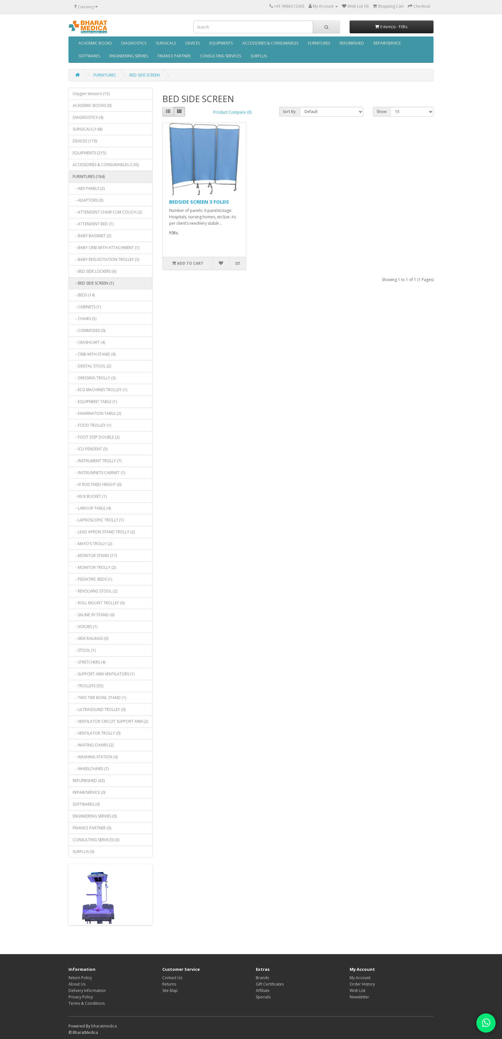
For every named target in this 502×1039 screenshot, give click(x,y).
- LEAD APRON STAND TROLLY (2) (104, 532)
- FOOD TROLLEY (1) (92, 425)
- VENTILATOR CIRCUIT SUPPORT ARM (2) (110, 721)
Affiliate (263, 990)
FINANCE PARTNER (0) (92, 828)
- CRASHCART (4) (89, 342)
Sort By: (289, 111)
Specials (263, 997)
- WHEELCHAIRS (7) (91, 768)
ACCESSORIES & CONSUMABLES (270, 43)
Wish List (357, 990)
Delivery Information (87, 990)
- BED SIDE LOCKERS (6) (94, 271)
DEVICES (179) (85, 141)
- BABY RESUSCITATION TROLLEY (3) (106, 259)
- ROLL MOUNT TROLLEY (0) (99, 603)
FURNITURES (319, 43)
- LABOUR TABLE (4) (92, 508)
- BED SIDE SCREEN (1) (93, 283)
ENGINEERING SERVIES (128, 56)
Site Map (170, 990)
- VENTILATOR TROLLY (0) (96, 733)
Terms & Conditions (87, 1003)
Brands (262, 977)
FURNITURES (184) (89, 176)
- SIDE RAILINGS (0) (90, 638)
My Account (360, 977)
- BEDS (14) (84, 295)
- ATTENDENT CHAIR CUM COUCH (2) (107, 212)
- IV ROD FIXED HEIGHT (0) (97, 484)
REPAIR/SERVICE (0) (89, 792)
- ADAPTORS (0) (88, 200)
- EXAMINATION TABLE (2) (97, 413)
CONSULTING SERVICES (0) (96, 839)
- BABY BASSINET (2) (92, 235)
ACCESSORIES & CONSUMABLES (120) (106, 164)
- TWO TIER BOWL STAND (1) (99, 697)
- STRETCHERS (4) (89, 662)
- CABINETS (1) (87, 307)
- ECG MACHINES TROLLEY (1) (100, 389)
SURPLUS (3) (83, 851)
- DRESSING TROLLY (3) (94, 378)
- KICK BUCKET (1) (90, 496)
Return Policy (80, 977)
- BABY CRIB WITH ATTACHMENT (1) (106, 247)
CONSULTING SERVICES (220, 56)
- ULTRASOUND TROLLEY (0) (99, 709)
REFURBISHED (352, 43)
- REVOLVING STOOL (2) (95, 591)
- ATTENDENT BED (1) (93, 224)
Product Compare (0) (232, 112)
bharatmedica (104, 1026)
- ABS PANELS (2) (89, 188)
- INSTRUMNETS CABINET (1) (99, 472)
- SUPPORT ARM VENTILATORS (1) (103, 674)
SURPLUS (259, 56)
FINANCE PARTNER (174, 56)
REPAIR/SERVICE (387, 43)
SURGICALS (166, 43)
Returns (169, 984)
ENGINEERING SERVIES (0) (95, 816)
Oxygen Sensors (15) (91, 93)
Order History (362, 984)
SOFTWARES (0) (86, 804)
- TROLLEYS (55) (88, 686)
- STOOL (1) (84, 650)
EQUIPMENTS (221, 43)
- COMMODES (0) (89, 330)
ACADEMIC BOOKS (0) (92, 105)
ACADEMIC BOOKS (95, 43)
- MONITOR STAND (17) (95, 555)
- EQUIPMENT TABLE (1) (95, 401)
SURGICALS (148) (87, 129)
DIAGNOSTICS (133, 43)
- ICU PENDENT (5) (90, 449)
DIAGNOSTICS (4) (88, 117)
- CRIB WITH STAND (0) (94, 354)
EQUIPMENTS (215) (89, 153)
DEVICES (192, 43)
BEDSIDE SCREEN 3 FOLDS (199, 201)
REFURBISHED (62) (89, 780)
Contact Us (172, 977)
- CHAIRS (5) (84, 318)
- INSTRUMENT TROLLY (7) (97, 460)
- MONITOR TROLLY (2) (94, 567)
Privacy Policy (81, 997)
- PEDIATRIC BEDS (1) (92, 579)
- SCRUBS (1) (85, 626)
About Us (77, 984)
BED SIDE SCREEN (144, 75)
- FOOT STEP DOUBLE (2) (96, 437)
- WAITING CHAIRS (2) (93, 745)
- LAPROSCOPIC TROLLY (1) (98, 520)
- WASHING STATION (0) (95, 757)
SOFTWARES (89, 56)
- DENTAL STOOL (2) (92, 366)
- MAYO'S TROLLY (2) (92, 543)
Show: (381, 111)
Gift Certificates (270, 984)
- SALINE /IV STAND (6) (93, 614)
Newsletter (359, 997)
